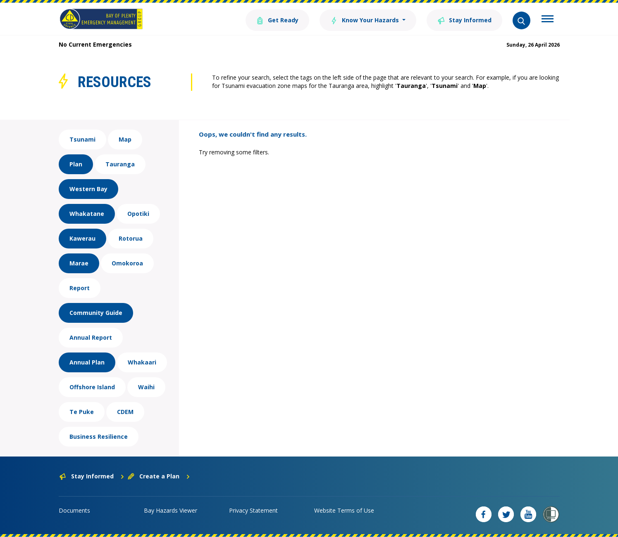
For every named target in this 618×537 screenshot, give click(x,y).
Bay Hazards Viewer (170, 510)
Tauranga (120, 164)
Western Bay (88, 189)
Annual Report (90, 337)
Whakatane (86, 214)
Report (79, 288)
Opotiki (138, 214)
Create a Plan (159, 476)
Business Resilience (98, 436)
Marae (78, 263)
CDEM (125, 412)
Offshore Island (92, 387)
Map (125, 139)
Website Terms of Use (344, 510)
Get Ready (277, 19)
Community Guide (95, 313)
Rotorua (131, 238)
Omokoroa (127, 263)
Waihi (146, 387)
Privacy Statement (253, 510)
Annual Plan (87, 362)
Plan (75, 164)
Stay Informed (464, 19)
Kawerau (82, 238)
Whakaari (142, 362)
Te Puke (81, 412)
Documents (74, 510)
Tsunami (82, 139)
